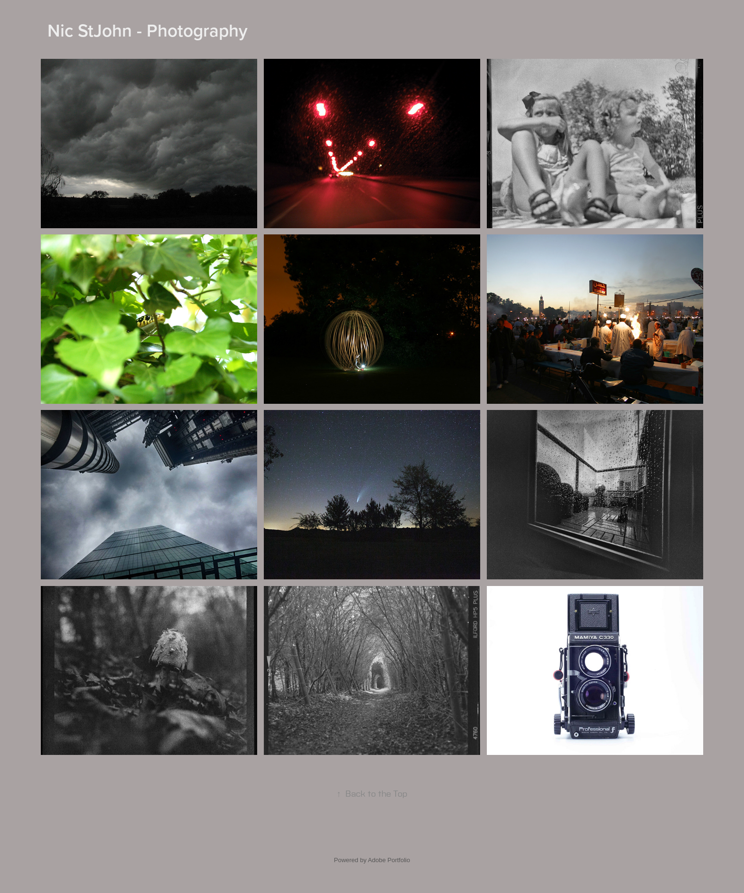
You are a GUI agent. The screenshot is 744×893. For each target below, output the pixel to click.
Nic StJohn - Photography (147, 30)
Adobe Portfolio (389, 860)
